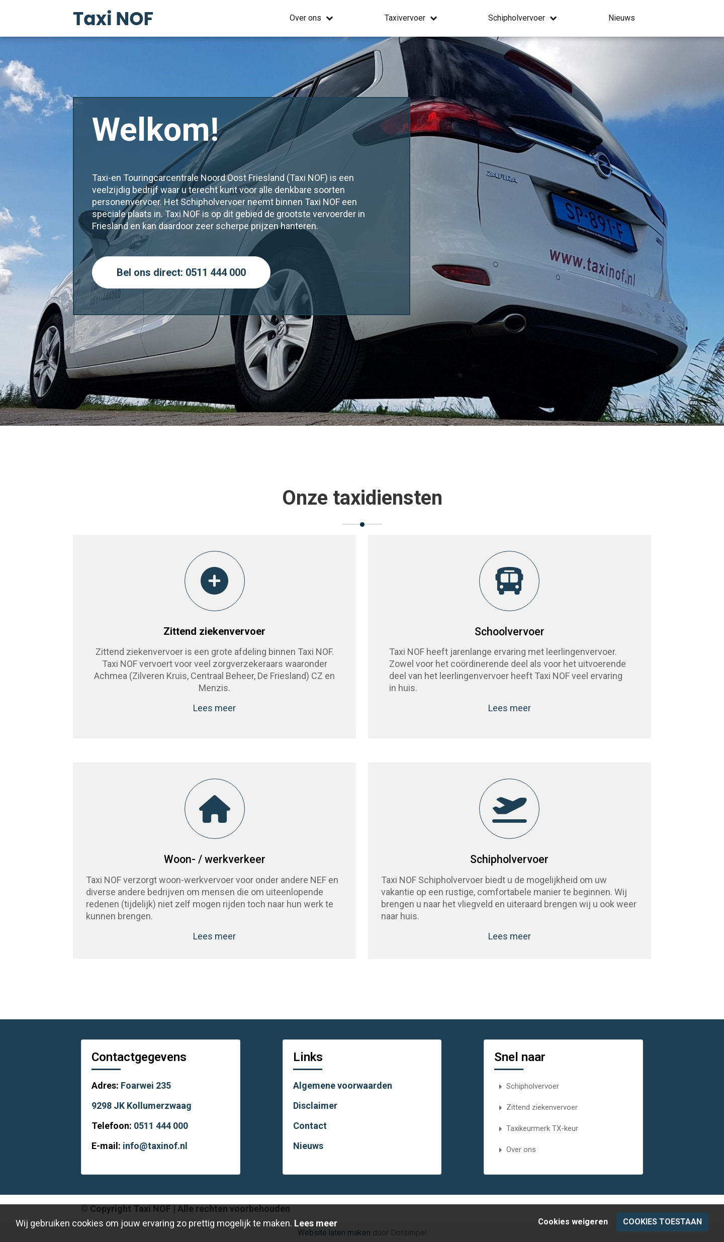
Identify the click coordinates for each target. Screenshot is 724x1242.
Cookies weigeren (573, 1221)
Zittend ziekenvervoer (536, 1106)
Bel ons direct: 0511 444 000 (181, 272)
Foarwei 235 (146, 1085)
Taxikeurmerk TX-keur (536, 1127)
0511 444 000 (161, 1125)
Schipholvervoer (526, 1085)
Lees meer (212, 708)
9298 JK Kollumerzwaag (142, 1105)
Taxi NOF (113, 19)
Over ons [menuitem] (312, 19)
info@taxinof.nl (155, 1145)
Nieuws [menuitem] (621, 18)
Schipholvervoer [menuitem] (523, 19)
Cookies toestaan (662, 1221)
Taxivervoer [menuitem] (412, 19)
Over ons (515, 1149)
